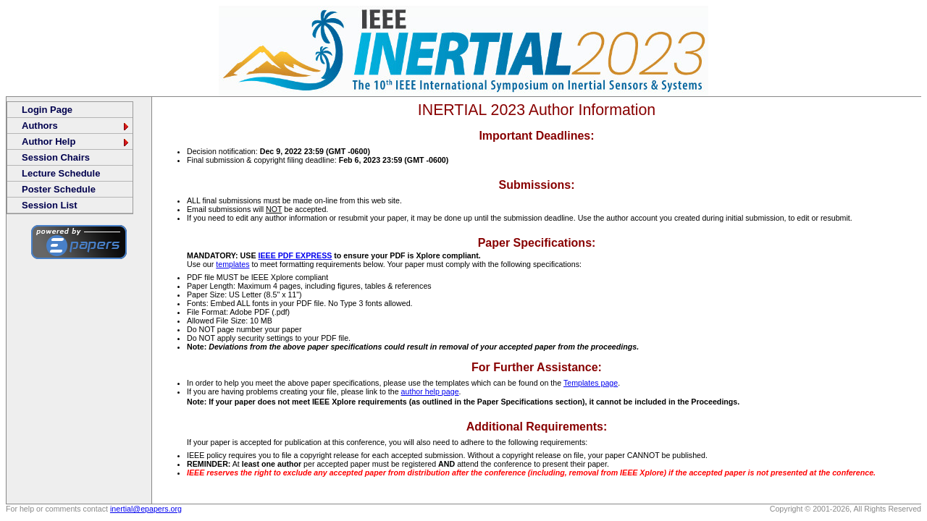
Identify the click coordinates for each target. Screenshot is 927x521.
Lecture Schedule (61, 173)
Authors (76, 125)
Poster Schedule (59, 189)
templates (232, 264)
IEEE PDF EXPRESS (295, 255)
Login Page (47, 109)
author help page (430, 391)
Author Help (76, 141)
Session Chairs (56, 157)
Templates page (590, 382)
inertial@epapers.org (146, 508)
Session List (49, 205)
